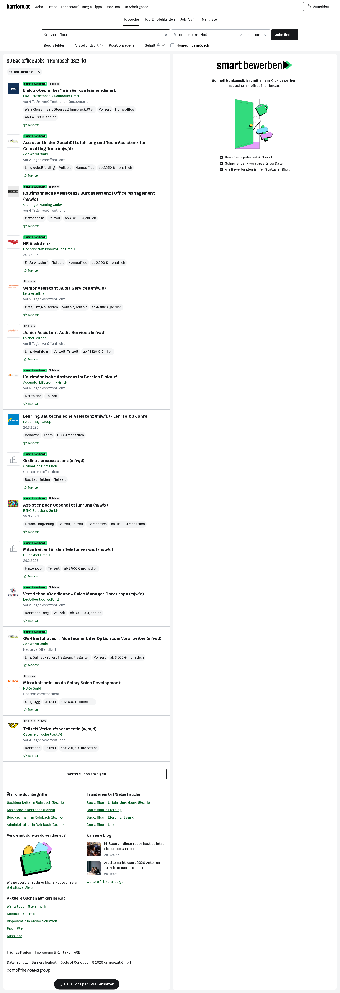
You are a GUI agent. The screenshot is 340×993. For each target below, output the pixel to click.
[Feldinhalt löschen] (166, 34)
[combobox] (106, 34)
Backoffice (23, 60)
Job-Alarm (188, 19)
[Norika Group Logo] (28, 971)
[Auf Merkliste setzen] (31, 125)
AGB (77, 952)
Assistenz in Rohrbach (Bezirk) (31, 810)
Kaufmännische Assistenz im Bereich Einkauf (70, 377)
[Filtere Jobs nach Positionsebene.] (127, 46)
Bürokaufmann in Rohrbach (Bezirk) (35, 817)
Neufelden (49, 307)
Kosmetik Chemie (21, 914)
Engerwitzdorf (36, 263)
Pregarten (81, 657)
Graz (28, 307)
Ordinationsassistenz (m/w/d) (53, 460)
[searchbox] (106, 34)
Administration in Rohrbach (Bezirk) (35, 825)
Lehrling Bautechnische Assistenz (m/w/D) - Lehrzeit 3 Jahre (85, 416)
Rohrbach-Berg (37, 613)
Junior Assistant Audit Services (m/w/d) (64, 332)
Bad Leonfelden (37, 480)
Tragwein (64, 657)
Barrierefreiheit (44, 962)
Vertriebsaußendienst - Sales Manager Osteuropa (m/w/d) (83, 594)
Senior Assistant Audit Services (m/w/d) (64, 288)
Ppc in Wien (16, 928)
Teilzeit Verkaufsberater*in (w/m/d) (59, 729)
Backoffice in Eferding (104, 810)
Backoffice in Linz (100, 825)
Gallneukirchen (44, 657)
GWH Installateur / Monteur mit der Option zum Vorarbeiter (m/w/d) (92, 638)
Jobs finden (285, 35)
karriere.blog (99, 835)
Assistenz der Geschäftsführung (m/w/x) (65, 505)
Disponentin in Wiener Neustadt (32, 921)
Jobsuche (131, 19)
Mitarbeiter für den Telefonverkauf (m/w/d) (68, 549)
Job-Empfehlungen (159, 19)
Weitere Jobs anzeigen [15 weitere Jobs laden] (86, 774)
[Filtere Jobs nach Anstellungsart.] (92, 46)
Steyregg (61, 109)
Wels (36, 168)
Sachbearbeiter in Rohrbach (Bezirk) (35, 803)
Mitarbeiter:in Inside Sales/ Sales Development (72, 682)
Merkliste (209, 19)
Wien (91, 109)
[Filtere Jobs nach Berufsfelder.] (59, 46)
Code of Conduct (74, 962)
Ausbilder (14, 936)
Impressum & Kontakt (52, 952)
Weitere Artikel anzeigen (106, 882)
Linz (28, 168)
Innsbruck (78, 109)
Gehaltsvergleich (20, 887)
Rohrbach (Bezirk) (68, 60)
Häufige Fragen (19, 952)
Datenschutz (17, 962)
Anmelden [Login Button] (318, 6)
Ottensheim (34, 218)
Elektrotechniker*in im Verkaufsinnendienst (69, 90)
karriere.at (54, 898)
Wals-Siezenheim (38, 109)
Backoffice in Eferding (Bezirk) (110, 817)
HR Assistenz (36, 243)
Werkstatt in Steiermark (26, 906)
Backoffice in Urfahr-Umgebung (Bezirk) (118, 803)
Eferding (48, 168)
